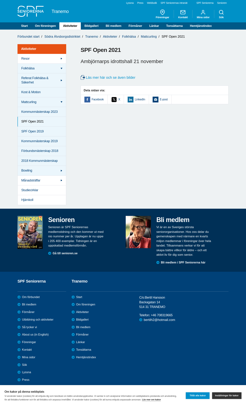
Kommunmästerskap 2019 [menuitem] (39, 141)
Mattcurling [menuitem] (28, 102)
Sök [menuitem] (221, 14)
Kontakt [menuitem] (183, 14)
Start (24, 26)
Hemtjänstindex (201, 26)
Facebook (98, 99)
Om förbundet (31, 297)
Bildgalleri (91, 26)
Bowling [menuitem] (26, 170)
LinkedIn (140, 99)
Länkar (154, 26)
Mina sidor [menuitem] (203, 14)
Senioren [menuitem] (222, 2)
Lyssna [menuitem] (130, 2)
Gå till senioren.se (65, 253)
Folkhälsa (129, 36)
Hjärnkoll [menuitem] (27, 200)
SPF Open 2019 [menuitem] (32, 131)
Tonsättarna (174, 26)
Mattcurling (149, 36)
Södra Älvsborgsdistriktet (62, 36)
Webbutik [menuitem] (152, 2)
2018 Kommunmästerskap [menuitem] (39, 161)
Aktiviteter (70, 26)
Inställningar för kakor (227, 395)
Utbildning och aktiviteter (37, 319)
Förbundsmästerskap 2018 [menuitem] (39, 151)
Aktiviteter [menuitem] (28, 49)
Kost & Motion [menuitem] (31, 92)
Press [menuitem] (140, 2)
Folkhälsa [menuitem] (27, 68)
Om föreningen (45, 26)
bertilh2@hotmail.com (159, 320)
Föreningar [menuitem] (162, 14)
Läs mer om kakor (151, 399)
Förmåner (135, 26)
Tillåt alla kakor (198, 395)
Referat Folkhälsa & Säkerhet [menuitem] (34, 80)
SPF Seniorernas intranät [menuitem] (174, 2)
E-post (164, 99)
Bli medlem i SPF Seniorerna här (183, 262)
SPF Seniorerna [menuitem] (205, 2)
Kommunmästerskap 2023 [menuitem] (39, 112)
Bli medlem (113, 26)
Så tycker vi (29, 327)
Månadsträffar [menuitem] (30, 180)
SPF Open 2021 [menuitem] (32, 121)
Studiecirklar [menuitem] (29, 190)
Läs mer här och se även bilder (110, 77)
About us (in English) (35, 334)
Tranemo (91, 36)
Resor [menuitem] (25, 58)
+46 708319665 (161, 315)
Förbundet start (28, 36)
